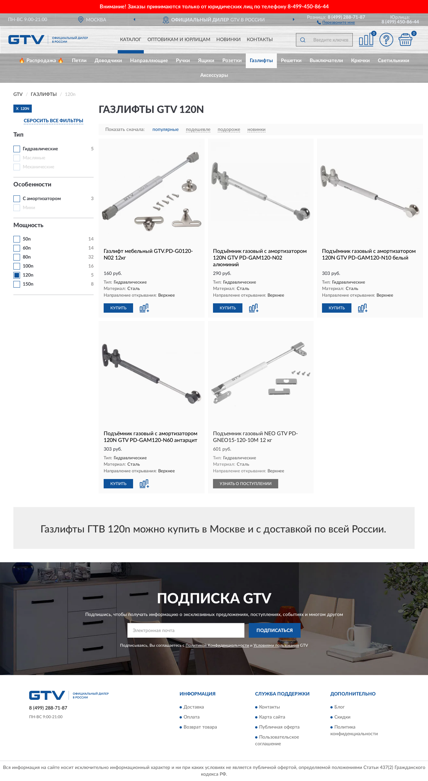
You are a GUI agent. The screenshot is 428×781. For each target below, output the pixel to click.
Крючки (360, 60)
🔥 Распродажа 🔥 (41, 60)
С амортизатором (42, 198)
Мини (29, 207)
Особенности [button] (32, 185)
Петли (79, 60)
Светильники (393, 60)
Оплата (192, 717)
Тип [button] (18, 135)
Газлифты (261, 60)
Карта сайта (272, 717)
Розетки (232, 60)
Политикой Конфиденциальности (217, 645)
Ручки (183, 60)
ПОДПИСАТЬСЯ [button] (274, 630)
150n (28, 284)
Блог (339, 707)
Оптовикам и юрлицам (178, 39)
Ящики (206, 60)
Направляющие (149, 60)
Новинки (228, 39)
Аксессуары (214, 75)
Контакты (260, 39)
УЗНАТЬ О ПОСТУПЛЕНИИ (246, 484)
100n (28, 266)
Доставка (194, 707)
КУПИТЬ (118, 308)
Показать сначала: (125, 129)
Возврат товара (200, 727)
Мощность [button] (28, 225)
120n (28, 275)
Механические (38, 167)
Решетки (291, 60)
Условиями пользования (276, 645)
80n (27, 257)
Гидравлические (40, 149)
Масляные (34, 158)
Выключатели (326, 60)
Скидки (342, 717)
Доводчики (108, 60)
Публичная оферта (279, 727)
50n (27, 239)
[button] (336, 22)
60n (27, 248)
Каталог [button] (130, 39)
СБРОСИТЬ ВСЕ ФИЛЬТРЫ (53, 121)
